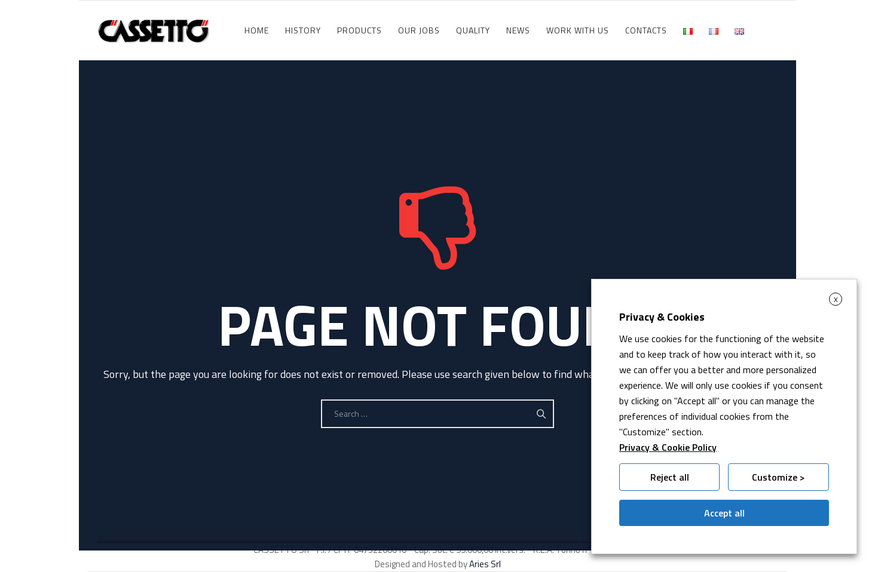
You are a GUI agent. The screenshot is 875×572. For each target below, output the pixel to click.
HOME (256, 30)
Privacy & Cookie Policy (668, 447)
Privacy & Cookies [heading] (662, 317)
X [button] (836, 299)
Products (359, 30)
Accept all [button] (724, 513)
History (303, 30)
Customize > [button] (778, 477)
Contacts (646, 30)
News (518, 30)
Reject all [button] (669, 477)
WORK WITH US (577, 30)
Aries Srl (485, 564)
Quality (473, 30)
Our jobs (419, 30)
